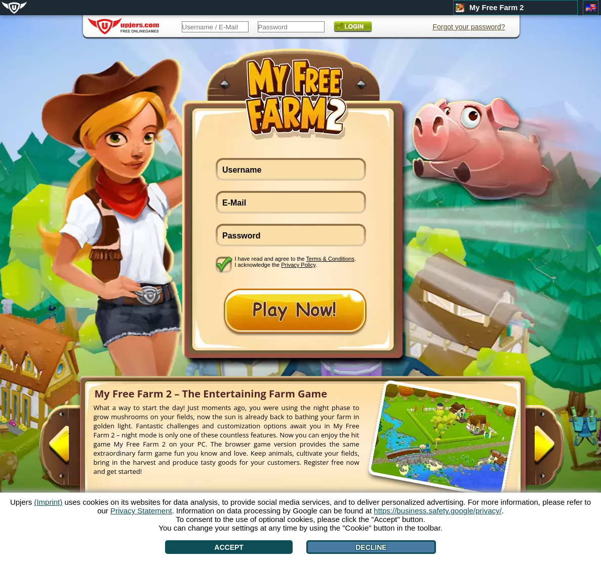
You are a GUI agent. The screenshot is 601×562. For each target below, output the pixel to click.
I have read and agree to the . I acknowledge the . (295, 262)
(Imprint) (48, 502)
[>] (534, 449)
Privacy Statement (141, 510)
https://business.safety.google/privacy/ (437, 510)
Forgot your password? (468, 27)
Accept (229, 547)
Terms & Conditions (330, 259)
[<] (69, 449)
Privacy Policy (298, 265)
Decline (370, 547)
